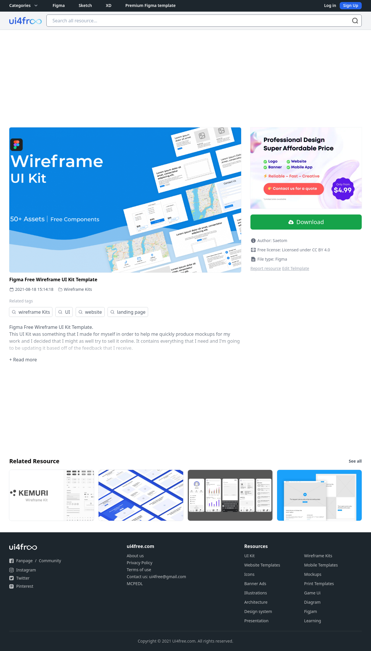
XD (108, 5)
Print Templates (319, 583)
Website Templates (262, 565)
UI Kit (249, 555)
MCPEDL (135, 583)
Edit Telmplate (295, 268)
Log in (330, 5)
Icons (249, 574)
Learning (312, 620)
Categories (24, 5)
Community (50, 560)
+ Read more (23, 359)
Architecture (256, 602)
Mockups (312, 574)
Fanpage (24, 560)
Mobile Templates (321, 565)
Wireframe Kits (78, 289)
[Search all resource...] (204, 21)
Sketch (85, 5)
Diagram (312, 602)
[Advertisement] (185, 73)
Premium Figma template (150, 5)
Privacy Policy (139, 562)
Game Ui (312, 593)
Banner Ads (255, 583)
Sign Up (350, 5)
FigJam (310, 611)
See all (355, 461)
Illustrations (255, 593)
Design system (258, 611)
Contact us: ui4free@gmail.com (156, 576)
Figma (59, 5)
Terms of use (139, 569)
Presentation (256, 620)
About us (135, 555)
